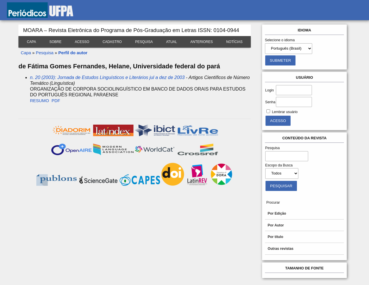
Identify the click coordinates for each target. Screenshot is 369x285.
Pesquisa (144, 42)
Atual (171, 42)
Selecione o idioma (280, 40)
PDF (56, 100)
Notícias (234, 42)
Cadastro (112, 42)
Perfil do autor (72, 52)
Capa (31, 42)
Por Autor (276, 225)
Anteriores (201, 42)
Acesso (82, 42)
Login (269, 90)
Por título (275, 237)
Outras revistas (280, 249)
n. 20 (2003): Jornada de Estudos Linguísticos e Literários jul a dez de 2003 (107, 77)
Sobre (55, 42)
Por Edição (277, 213)
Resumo (39, 100)
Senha (270, 102)
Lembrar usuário (285, 112)
